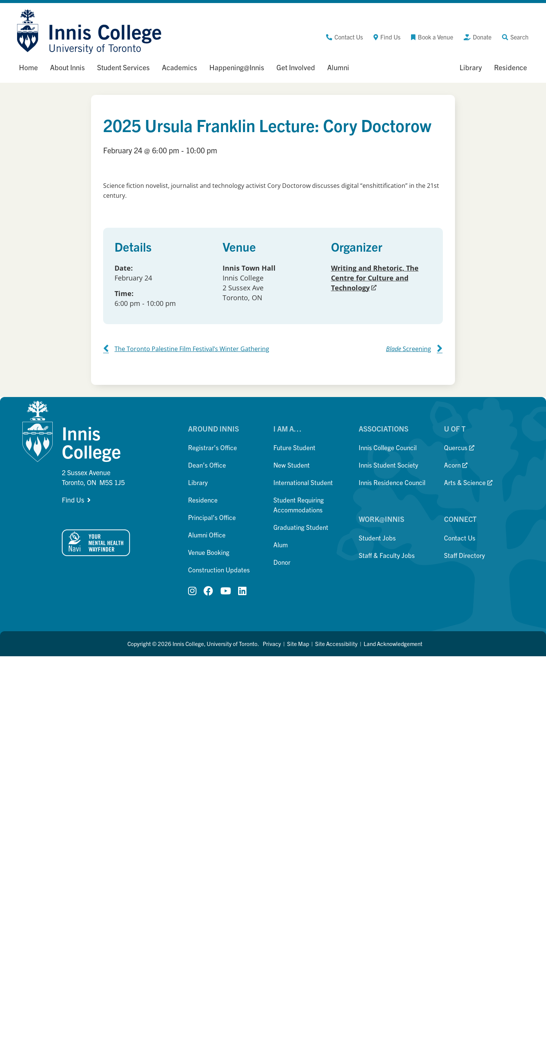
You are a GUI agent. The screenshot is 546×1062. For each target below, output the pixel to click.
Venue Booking (208, 552)
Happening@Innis (236, 67)
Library (198, 482)
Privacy (272, 643)
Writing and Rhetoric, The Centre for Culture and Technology (375, 277)
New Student (291, 465)
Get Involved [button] (295, 67)
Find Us (73, 499)
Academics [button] (179, 67)
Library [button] (471, 67)
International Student (303, 482)
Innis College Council (388, 447)
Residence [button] (510, 67)
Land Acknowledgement (393, 643)
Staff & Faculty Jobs (387, 555)
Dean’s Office (207, 465)
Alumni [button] (338, 67)
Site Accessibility (336, 643)
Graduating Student (300, 527)
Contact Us (459, 538)
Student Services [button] (123, 67)
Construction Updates (219, 570)
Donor (281, 562)
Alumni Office (207, 535)
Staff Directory (464, 555)
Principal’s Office (212, 517)
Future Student (294, 447)
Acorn (456, 465)
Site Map (298, 643)
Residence (203, 500)
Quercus (459, 447)
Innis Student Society (388, 465)
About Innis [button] (67, 67)
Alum (280, 544)
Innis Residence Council (392, 482)
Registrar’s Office (212, 447)
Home (28, 67)
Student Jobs (377, 538)
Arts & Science (468, 482)
